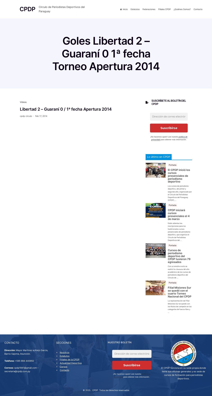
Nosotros (64, 352)
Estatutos (135, 9)
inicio (125, 9)
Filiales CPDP (164, 9)
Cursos (63, 366)
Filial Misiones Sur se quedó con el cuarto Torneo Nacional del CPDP (179, 292)
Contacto (198, 9)
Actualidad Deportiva (71, 363)
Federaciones (149, 9)
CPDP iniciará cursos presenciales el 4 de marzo (179, 214)
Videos (23, 102)
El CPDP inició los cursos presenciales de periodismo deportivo (179, 176)
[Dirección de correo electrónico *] (169, 117)
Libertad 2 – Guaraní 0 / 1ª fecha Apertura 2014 (66, 109)
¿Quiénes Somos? (182, 9)
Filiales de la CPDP (70, 359)
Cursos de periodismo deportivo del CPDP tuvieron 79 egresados (179, 256)
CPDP (95, 390)
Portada (172, 165)
